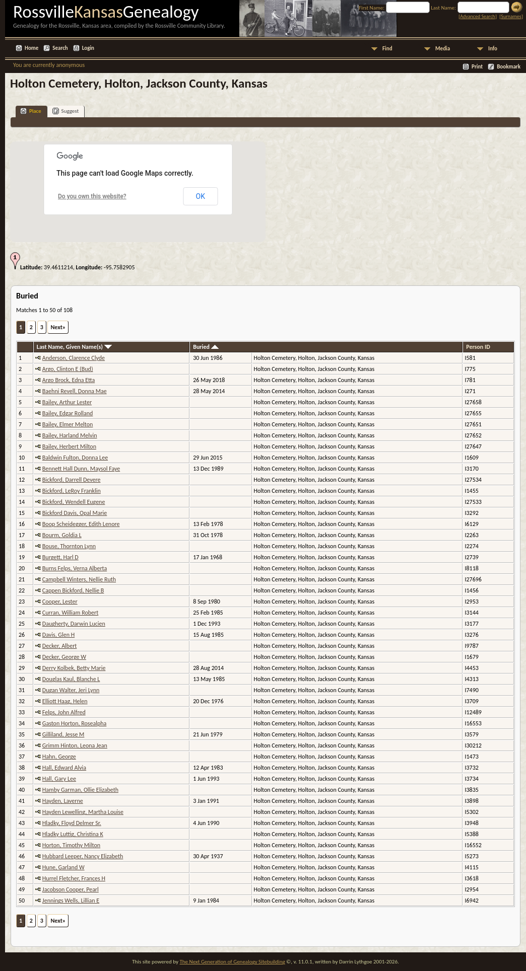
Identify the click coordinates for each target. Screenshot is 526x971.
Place (30, 111)
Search (60, 48)
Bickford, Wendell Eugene (73, 501)
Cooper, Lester (60, 601)
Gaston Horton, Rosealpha (74, 723)
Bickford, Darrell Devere (71, 479)
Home (31, 48)
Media (442, 48)
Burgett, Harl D (60, 557)
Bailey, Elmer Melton (67, 424)
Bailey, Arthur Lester (67, 402)
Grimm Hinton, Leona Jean (74, 745)
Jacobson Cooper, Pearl (70, 889)
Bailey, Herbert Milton (69, 446)
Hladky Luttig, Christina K (72, 834)
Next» (57, 327)
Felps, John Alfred (64, 712)
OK (200, 196)
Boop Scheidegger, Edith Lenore (81, 524)
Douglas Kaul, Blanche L (71, 679)
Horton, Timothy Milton (71, 845)
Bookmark (508, 66)
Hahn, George (59, 756)
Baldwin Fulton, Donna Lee (75, 457)
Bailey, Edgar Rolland (67, 413)
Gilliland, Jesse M (63, 734)
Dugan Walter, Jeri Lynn (70, 690)
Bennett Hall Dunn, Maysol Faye (81, 468)
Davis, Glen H (58, 634)
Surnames (511, 16)
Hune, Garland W (63, 867)
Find (387, 48)
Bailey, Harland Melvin (69, 435)
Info (492, 48)
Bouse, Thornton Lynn (69, 546)
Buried (206, 346)
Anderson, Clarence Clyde (73, 357)
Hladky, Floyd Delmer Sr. (71, 823)
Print (477, 66)
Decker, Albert (59, 645)
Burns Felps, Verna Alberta (74, 568)
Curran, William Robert (70, 612)
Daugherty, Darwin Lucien (73, 623)
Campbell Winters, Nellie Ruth (79, 579)
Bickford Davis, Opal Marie (74, 512)
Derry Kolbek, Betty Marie (74, 667)
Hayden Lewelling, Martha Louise (82, 811)
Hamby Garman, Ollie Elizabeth (80, 789)
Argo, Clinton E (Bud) (67, 368)
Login (88, 48)
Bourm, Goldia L (62, 535)
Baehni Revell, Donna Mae (74, 391)
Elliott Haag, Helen (65, 701)
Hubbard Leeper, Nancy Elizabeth (82, 856)
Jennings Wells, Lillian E (70, 900)
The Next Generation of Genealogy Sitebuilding (232, 961)
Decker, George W (64, 656)
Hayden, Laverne (62, 800)
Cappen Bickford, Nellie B (73, 590)
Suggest (65, 111)
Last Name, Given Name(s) (74, 346)
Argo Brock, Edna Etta (68, 380)
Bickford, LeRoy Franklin (71, 490)
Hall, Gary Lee (59, 778)
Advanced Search (477, 16)
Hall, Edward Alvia (64, 767)
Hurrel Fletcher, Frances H (73, 878)
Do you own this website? (92, 196)
